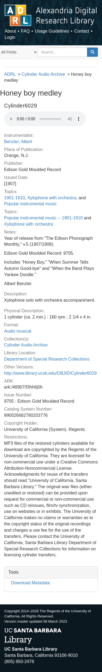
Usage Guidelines (52, 31)
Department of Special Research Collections (46, 359)
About (10, 31)
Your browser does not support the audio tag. (45, 119)
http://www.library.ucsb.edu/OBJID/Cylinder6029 (50, 373)
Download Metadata (30, 582)
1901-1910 (14, 197)
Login (10, 37)
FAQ (25, 31)
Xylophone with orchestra (51, 197)
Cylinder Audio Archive (43, 74)
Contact (81, 31)
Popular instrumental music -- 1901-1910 (43, 218)
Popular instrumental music (30, 203)
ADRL (10, 74)
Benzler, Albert (18, 141)
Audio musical (17, 331)
